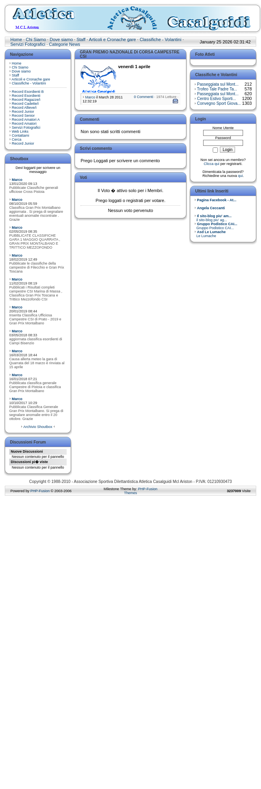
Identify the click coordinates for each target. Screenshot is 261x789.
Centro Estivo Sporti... (216, 98)
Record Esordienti (26, 96)
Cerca (17, 139)
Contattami (21, 135)
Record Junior (23, 112)
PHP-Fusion (40, 491)
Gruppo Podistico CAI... (215, 226)
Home (16, 39)
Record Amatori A (26, 120)
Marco (17, 180)
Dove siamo (61, 39)
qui (240, 176)
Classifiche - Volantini (161, 39)
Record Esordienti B (28, 92)
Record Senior (23, 116)
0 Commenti (143, 97)
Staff (81, 39)
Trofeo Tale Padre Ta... (217, 89)
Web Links (20, 131)
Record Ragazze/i (26, 100)
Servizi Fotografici (27, 44)
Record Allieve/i (24, 108)
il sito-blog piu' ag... (212, 218)
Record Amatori (24, 124)
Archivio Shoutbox (37, 427)
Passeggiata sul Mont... (218, 84)
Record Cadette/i (25, 104)
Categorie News (64, 44)
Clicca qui (211, 164)
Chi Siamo (36, 39)
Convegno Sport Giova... (219, 103)
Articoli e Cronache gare (112, 39)
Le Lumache (210, 234)
